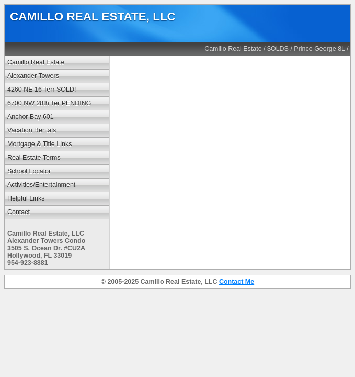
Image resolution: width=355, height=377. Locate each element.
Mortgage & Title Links (39, 144)
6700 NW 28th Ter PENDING (49, 103)
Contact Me (236, 281)
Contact (18, 212)
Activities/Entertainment (41, 184)
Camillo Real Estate (233, 48)
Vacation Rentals (31, 130)
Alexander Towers (33, 76)
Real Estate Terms (34, 157)
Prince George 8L (319, 48)
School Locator (29, 171)
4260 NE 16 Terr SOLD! (41, 89)
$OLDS (278, 48)
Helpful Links (25, 198)
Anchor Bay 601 (30, 116)
